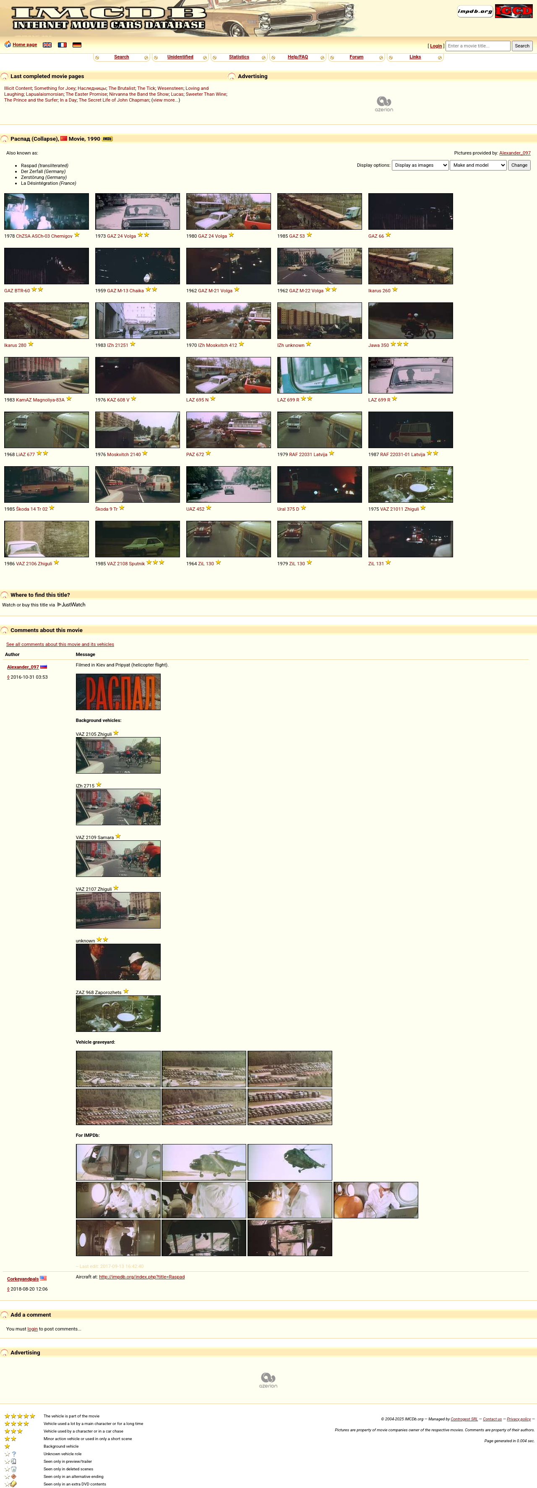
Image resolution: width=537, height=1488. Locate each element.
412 (233, 345)
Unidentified (180, 57)
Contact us (492, 1419)
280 (22, 345)
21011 (397, 509)
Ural (281, 509)
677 (31, 454)
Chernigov (62, 236)
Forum (357, 57)
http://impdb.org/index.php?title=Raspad (142, 1277)
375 (291, 509)
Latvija (320, 454)
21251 (121, 345)
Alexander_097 (515, 153)
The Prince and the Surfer (30, 100)
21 (216, 291)
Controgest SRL (464, 1419)
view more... (166, 100)
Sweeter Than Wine (206, 94)
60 (27, 291)
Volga (130, 236)
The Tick (146, 88)
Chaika (137, 291)
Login (436, 46)
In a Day (68, 100)
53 (302, 236)
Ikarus (374, 291)
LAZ (190, 400)
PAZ (190, 454)
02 (45, 509)
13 (125, 291)
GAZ (111, 236)
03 (47, 236)
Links (415, 57)
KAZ (111, 400)
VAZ (384, 509)
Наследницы (92, 88)
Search (121, 57)
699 (291, 400)
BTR (19, 291)
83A (60, 400)
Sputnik (137, 564)
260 (387, 291)
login (33, 1329)
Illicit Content (18, 88)
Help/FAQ (298, 57)
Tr (39, 509)
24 (120, 236)
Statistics (239, 57)
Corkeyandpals (23, 1279)
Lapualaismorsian (45, 94)
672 (200, 454)
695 (200, 400)
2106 (31, 564)
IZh (110, 345)
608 (121, 400)
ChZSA (23, 236)
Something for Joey (55, 88)
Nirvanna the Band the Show (139, 94)
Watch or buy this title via (43, 605)
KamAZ (23, 400)
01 (407, 454)
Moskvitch (217, 345)
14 (33, 509)
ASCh (38, 236)
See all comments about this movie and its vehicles (60, 644)
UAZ (190, 509)
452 (200, 509)
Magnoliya (44, 400)
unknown (295, 345)
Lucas (177, 94)
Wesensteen (170, 88)
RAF (293, 454)
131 (380, 564)
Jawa (374, 345)
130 (210, 564)
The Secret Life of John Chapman (114, 100)
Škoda (22, 509)
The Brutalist (121, 88)
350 (385, 345)
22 (307, 291)
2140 (135, 454)
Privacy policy (519, 1419)
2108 (122, 564)
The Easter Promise (86, 94)
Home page (25, 44)
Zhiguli (412, 509)
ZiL (201, 564)
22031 (306, 454)
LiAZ (21, 454)
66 (381, 236)
